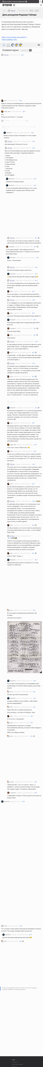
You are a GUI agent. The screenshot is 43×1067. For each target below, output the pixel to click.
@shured (19, 792)
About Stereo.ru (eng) (17, 1064)
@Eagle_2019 (17, 451)
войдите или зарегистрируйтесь (17, 989)
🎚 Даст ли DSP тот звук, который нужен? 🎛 (14, 1)
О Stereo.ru (15, 1062)
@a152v (14, 934)
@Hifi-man (16, 132)
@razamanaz (20, 257)
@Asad (18, 680)
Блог (4, 10)
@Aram (17, 300)
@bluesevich (16, 141)
